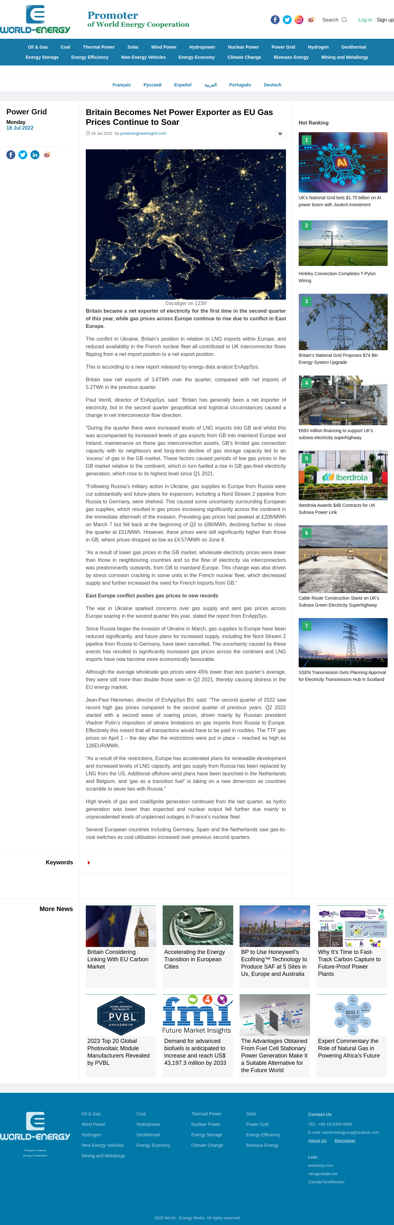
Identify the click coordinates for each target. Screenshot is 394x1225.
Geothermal (353, 47)
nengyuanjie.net (322, 1173)
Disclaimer (345, 1140)
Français (121, 84)
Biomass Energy (291, 57)
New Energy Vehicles (143, 57)
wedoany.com (320, 1165)
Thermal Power (99, 47)
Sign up (385, 20)
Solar (133, 47)
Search (330, 20)
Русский (153, 84)
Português (240, 84)
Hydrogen (318, 47)
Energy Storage (42, 57)
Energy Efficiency (90, 57)
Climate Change (244, 57)
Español (182, 84)
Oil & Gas (38, 47)
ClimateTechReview (326, 1182)
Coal (65, 47)
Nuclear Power (243, 47)
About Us (317, 1140)
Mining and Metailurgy (344, 57)
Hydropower (202, 47)
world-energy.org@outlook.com (350, 1132)
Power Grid (284, 47)
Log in (365, 20)
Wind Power (164, 47)
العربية (210, 84)
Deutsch (273, 84)
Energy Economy (197, 57)
